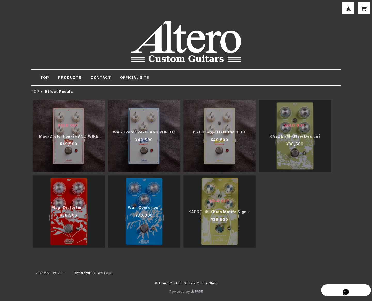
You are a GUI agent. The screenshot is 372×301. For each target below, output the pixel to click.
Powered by (186, 292)
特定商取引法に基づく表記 (93, 273)
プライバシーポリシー (50, 273)
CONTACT (101, 77)
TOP (44, 77)
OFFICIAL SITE (134, 77)
